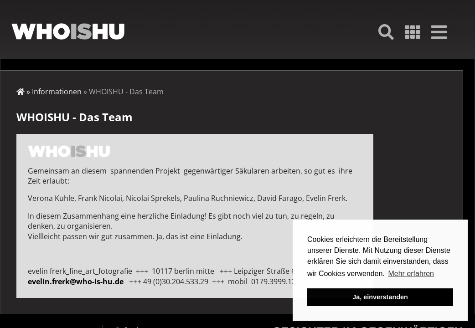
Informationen (57, 92)
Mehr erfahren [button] (411, 273)
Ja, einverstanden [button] (380, 297)
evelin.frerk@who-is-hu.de (76, 282)
